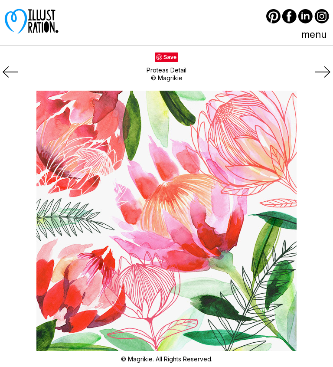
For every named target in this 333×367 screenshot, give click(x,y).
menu (313, 34)
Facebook (289, 16)
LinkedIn (305, 16)
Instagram (321, 16)
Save (169, 57)
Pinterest (273, 16)
